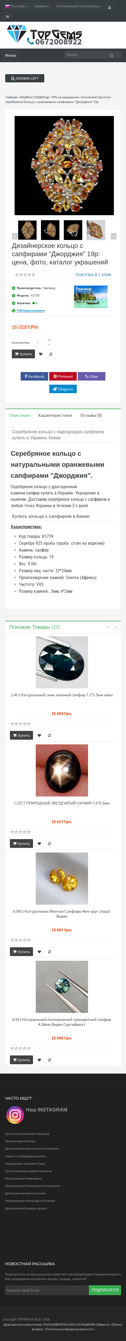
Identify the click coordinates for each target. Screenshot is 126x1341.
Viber (91, 376)
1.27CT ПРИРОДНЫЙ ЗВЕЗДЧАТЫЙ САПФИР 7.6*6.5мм (62, 803)
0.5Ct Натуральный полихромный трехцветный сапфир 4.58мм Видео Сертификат (61, 1022)
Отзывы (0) (91, 415)
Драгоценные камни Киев (22, 1324)
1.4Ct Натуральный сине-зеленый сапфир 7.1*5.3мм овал (62, 694)
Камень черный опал (20, 1141)
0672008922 (58, 41)
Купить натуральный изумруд (27, 1134)
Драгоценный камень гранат (26, 1208)
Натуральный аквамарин (23, 1178)
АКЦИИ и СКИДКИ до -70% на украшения (49, 97)
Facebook (34, 376)
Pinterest (63, 376)
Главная (11, 97)
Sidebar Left (25, 78)
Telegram (63, 389)
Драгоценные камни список (25, 1193)
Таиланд (49, 288)
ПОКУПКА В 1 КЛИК (93, 275)
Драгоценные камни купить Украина (32, 1148)
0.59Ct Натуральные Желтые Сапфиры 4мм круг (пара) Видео (62, 914)
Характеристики (55, 415)
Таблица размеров (31, 310)
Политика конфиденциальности (69, 1329)
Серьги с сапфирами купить (25, 1156)
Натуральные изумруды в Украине (30, 1200)
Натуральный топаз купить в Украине (32, 1186)
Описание (19, 415)
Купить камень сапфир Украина (28, 1171)
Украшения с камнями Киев (25, 1163)
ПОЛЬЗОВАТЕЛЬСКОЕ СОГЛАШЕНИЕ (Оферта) (76, 1324)
